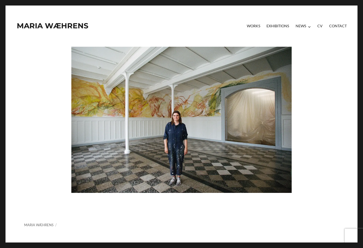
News (301, 26)
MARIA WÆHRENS (52, 25)
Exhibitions (277, 26)
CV (320, 26)
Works (253, 26)
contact (338, 26)
